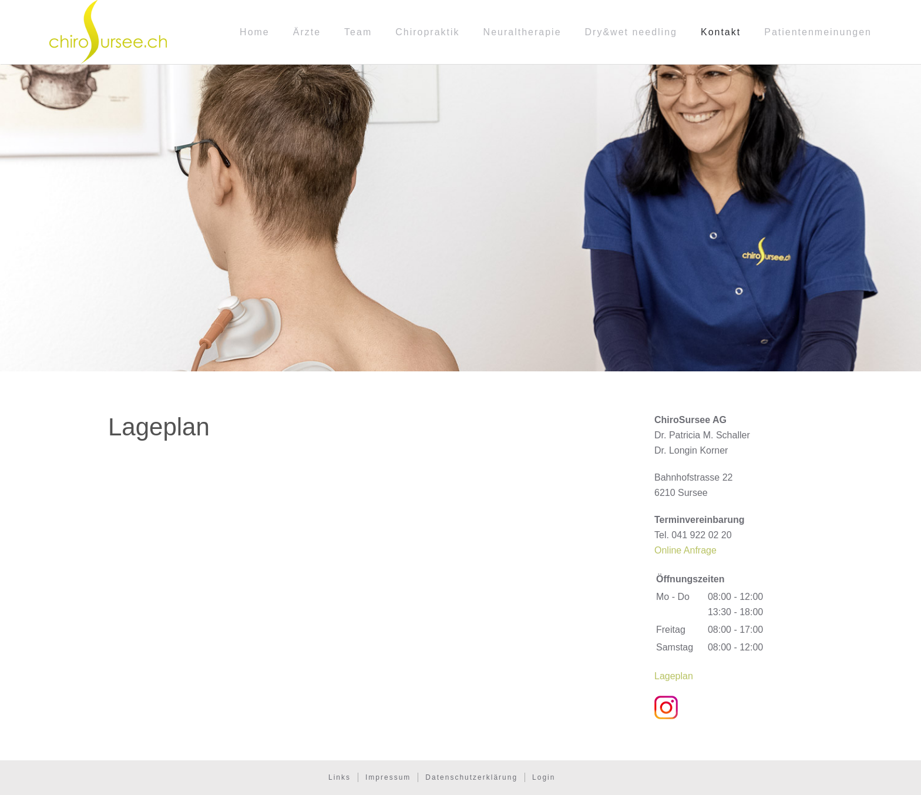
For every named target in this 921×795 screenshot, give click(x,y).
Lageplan (673, 676)
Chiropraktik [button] (427, 32)
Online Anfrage (685, 550)
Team (358, 32)
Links (339, 777)
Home (255, 32)
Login (543, 777)
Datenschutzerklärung (471, 777)
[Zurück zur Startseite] (108, 32)
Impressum (388, 777)
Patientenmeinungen (818, 32)
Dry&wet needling (631, 32)
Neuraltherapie (522, 32)
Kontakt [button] (721, 32)
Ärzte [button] (307, 32)
